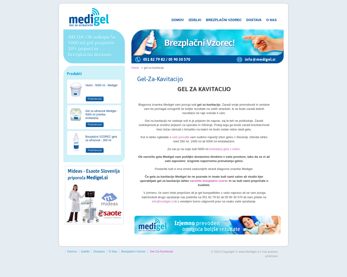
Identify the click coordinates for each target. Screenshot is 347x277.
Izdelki (194, 20)
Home (135, 67)
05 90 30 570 (179, 59)
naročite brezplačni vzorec (209, 181)
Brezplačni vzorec (224, 20)
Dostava (253, 20)
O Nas (271, 20)
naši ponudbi (180, 137)
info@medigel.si (260, 59)
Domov (178, 20)
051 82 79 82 (154, 59)
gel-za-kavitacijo (161, 251)
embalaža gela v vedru (224, 149)
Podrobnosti (95, 98)
